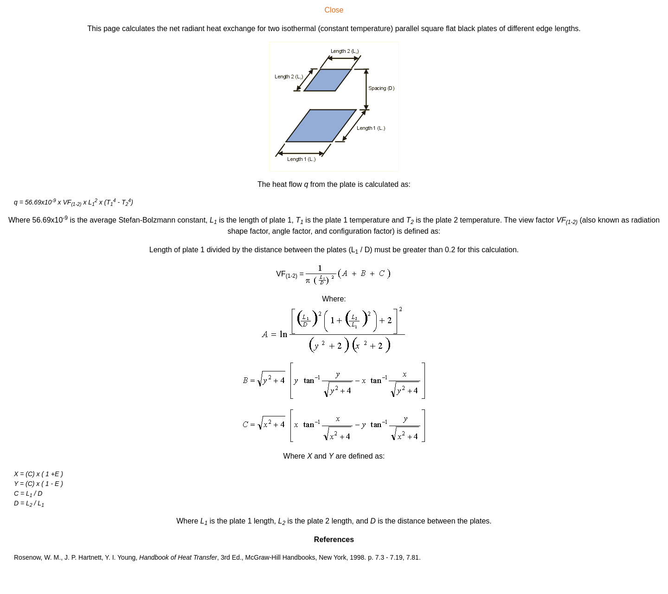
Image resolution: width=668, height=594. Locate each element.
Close (334, 10)
